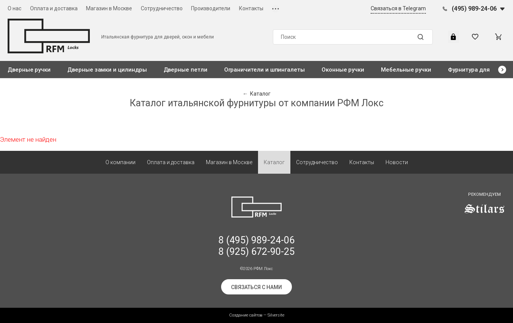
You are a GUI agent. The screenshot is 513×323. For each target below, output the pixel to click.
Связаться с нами (256, 287)
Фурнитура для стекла (479, 69)
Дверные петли (185, 69)
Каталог (274, 162)
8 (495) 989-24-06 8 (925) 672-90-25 (256, 246)
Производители (210, 8)
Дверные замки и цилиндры (107, 69)
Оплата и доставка (54, 8)
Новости (397, 162)
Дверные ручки (29, 69)
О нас (14, 8)
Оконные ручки (343, 69)
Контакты (251, 8)
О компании (120, 162)
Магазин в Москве (109, 8)
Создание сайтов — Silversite (256, 315)
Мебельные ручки (406, 69)
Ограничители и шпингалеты (264, 69)
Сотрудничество (162, 8)
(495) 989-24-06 (474, 8)
